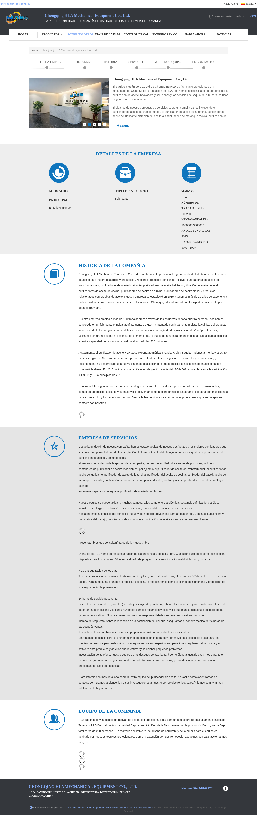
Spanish (250, 3)
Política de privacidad (53, 807)
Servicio (135, 62)
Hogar (23, 34)
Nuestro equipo (167, 62)
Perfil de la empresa (47, 62)
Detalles (84, 62)
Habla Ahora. (231, 3)
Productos (52, 34)
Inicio (34, 50)
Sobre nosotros (80, 34)
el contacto (203, 62)
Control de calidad (138, 34)
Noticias (224, 34)
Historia (109, 62)
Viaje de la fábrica (109, 34)
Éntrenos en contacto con (166, 34)
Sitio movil (36, 807)
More (123, 125)
